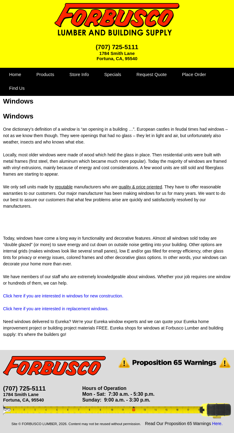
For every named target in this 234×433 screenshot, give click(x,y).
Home (15, 74)
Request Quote (151, 74)
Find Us (17, 88)
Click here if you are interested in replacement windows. (55, 308)
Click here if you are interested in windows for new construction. (63, 295)
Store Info (79, 74)
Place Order (194, 74)
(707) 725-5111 (117, 46)
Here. (217, 423)
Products (45, 74)
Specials (112, 74)
